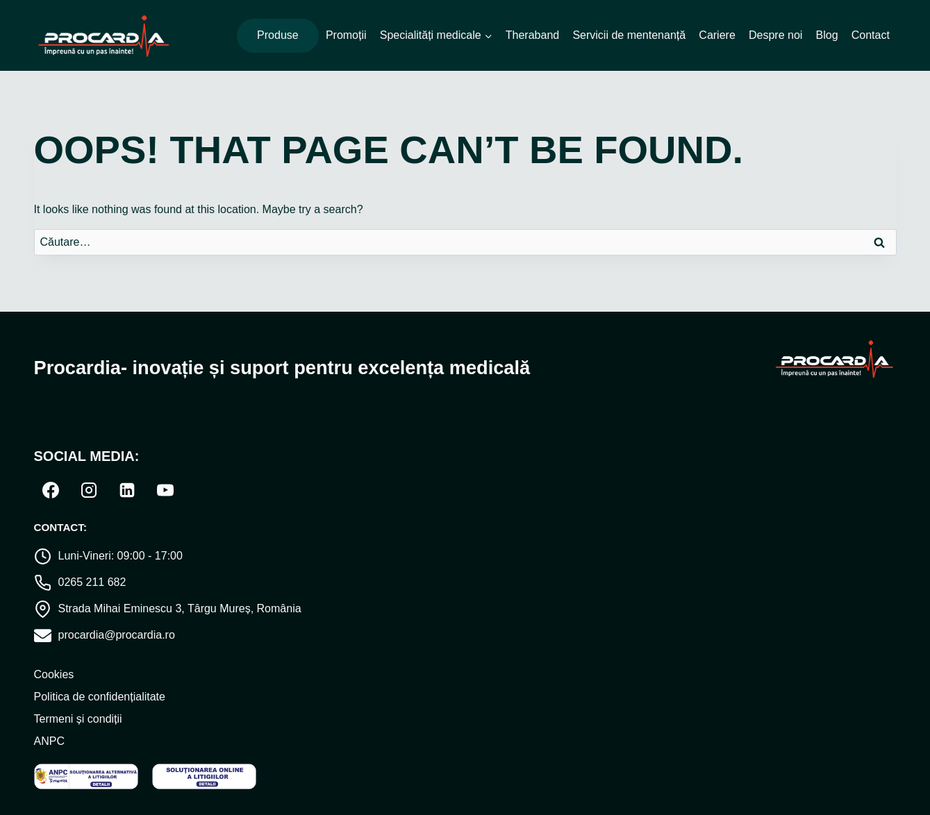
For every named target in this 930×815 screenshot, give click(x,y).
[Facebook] (50, 490)
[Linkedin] (127, 490)
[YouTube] (165, 490)
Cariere (717, 35)
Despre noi (775, 35)
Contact (871, 35)
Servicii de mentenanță (629, 35)
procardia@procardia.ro (116, 635)
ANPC (49, 741)
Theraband (532, 35)
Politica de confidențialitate (99, 697)
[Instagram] (89, 490)
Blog (827, 35)
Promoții (346, 35)
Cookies (54, 674)
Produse (278, 35)
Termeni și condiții (78, 719)
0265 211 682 (92, 582)
